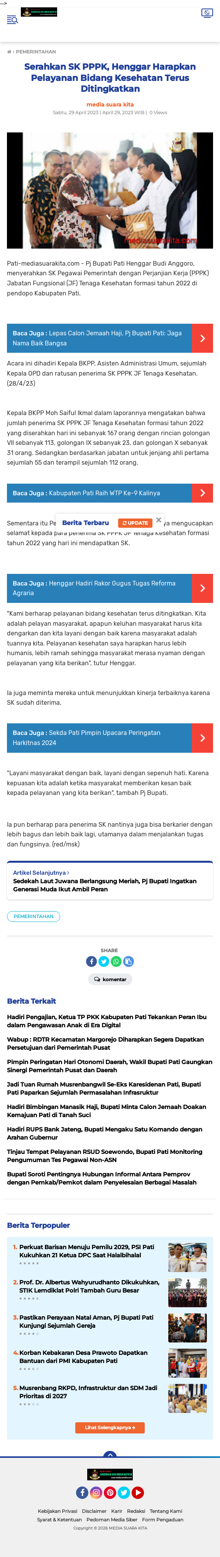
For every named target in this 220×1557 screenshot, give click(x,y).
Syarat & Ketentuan (59, 1520)
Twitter (127, 1496)
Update (135, 523)
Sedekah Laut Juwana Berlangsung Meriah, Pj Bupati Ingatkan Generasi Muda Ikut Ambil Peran (104, 885)
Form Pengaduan (162, 1520)
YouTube (143, 1496)
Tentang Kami (166, 1511)
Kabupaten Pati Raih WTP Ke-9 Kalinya (104, 493)
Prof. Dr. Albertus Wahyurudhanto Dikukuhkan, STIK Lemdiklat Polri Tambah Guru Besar (89, 1286)
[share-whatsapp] (116, 961)
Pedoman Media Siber (111, 1520)
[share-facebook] (91, 961)
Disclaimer (94, 1511)
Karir (116, 1511)
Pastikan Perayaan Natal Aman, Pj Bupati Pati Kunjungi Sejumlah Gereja (86, 1321)
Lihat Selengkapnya (110, 1427)
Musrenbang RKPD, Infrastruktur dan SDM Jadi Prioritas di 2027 (88, 1392)
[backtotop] (110, 1458)
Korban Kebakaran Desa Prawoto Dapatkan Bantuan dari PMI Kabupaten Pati (83, 1357)
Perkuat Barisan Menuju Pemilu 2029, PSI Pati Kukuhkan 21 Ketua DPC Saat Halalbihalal (86, 1251)
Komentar (110, 978)
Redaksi (136, 1511)
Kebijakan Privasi (57, 1511)
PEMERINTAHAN (34, 916)
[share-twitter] (103, 961)
